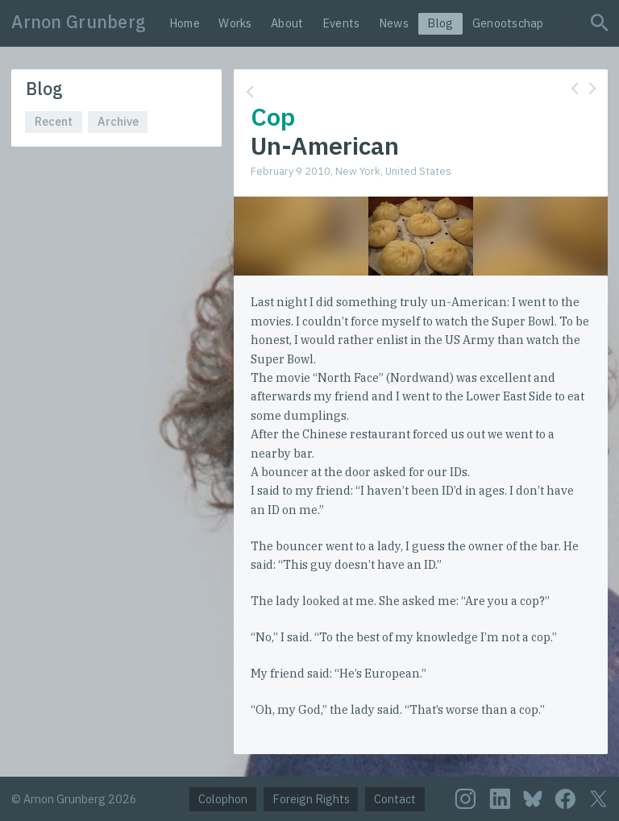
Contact (395, 798)
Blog (440, 23)
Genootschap (508, 23)
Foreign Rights (311, 798)
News (394, 23)
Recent (54, 121)
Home (184, 23)
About (287, 23)
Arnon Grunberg (78, 21)
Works (234, 23)
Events (341, 23)
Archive (118, 121)
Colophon (222, 798)
